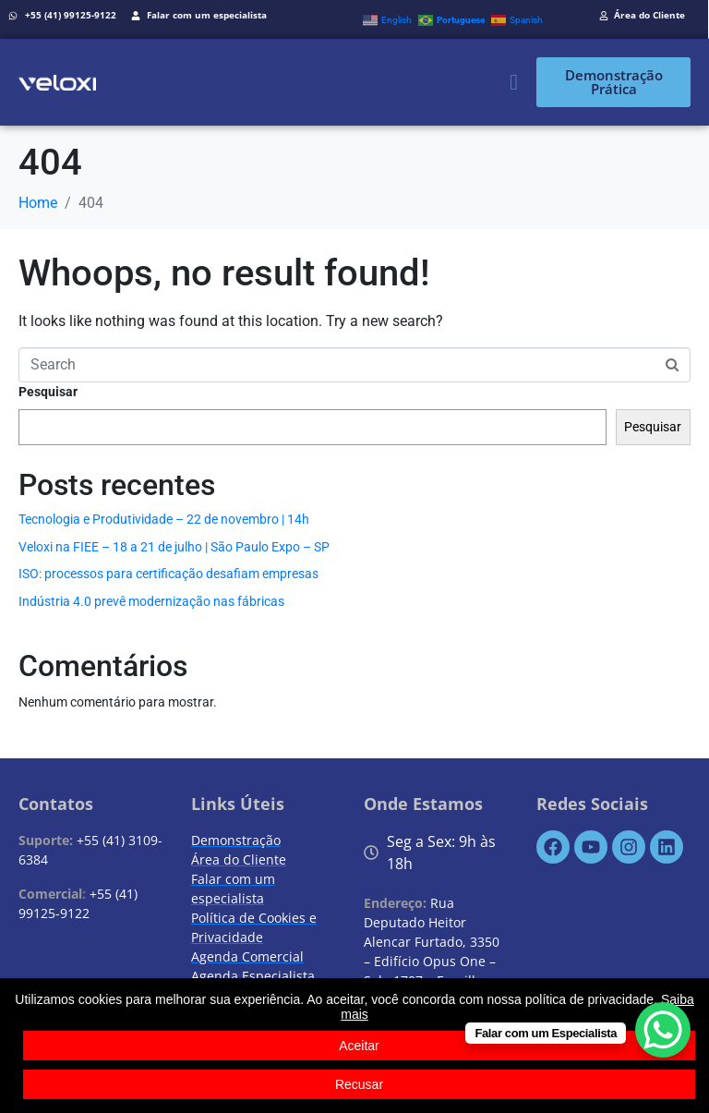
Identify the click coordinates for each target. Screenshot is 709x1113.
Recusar (359, 1084)
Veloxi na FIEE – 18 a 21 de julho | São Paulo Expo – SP (174, 546)
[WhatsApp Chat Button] (663, 1030)
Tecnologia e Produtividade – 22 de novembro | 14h (163, 519)
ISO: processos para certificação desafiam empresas (168, 573)
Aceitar (359, 1045)
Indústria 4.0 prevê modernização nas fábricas (151, 601)
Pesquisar (48, 391)
